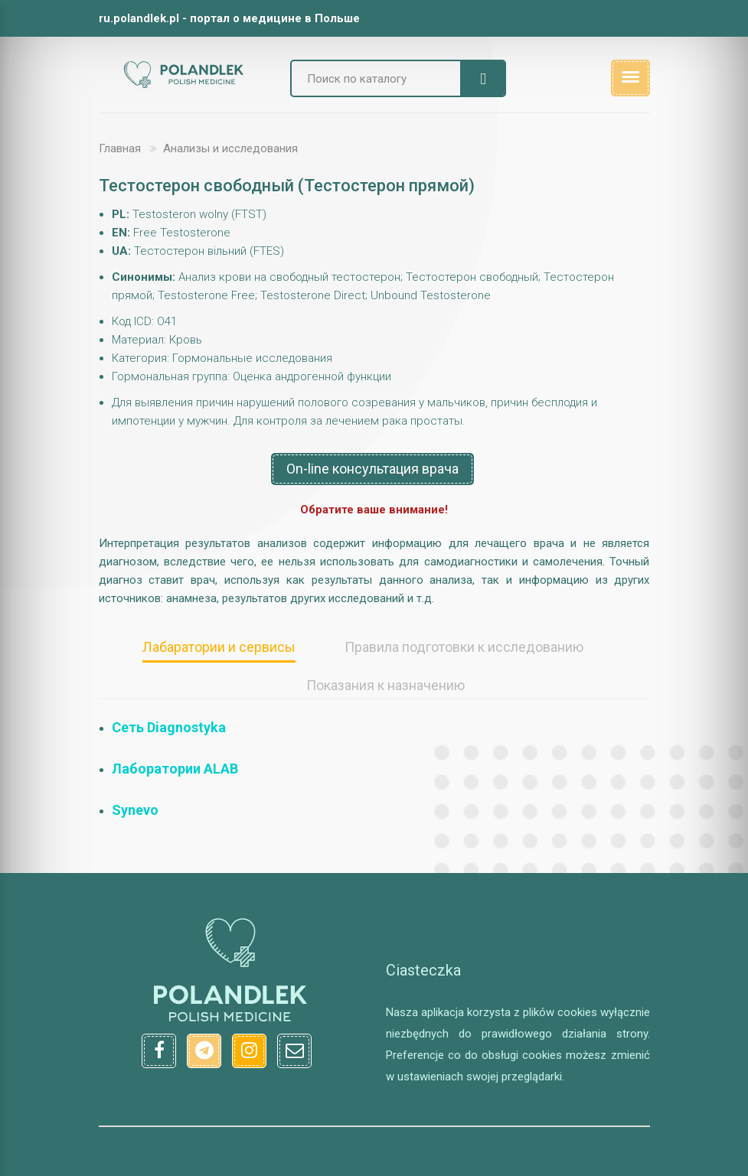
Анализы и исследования (230, 148)
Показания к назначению (385, 685)
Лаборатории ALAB (175, 769)
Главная (120, 148)
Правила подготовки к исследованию (464, 647)
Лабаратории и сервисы (219, 647)
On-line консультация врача (372, 469)
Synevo (135, 810)
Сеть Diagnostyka (169, 727)
